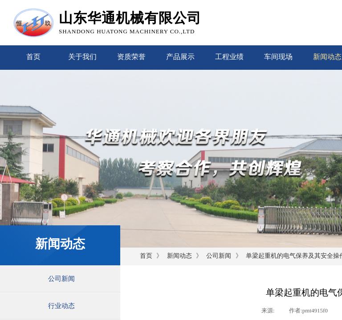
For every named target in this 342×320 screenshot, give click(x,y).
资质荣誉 (131, 56)
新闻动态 (179, 255)
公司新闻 (218, 255)
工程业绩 (229, 56)
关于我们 (82, 56)
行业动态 (61, 305)
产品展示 (180, 56)
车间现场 (278, 56)
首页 (33, 56)
